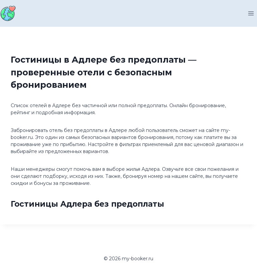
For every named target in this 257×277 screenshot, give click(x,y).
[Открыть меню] (251, 13)
